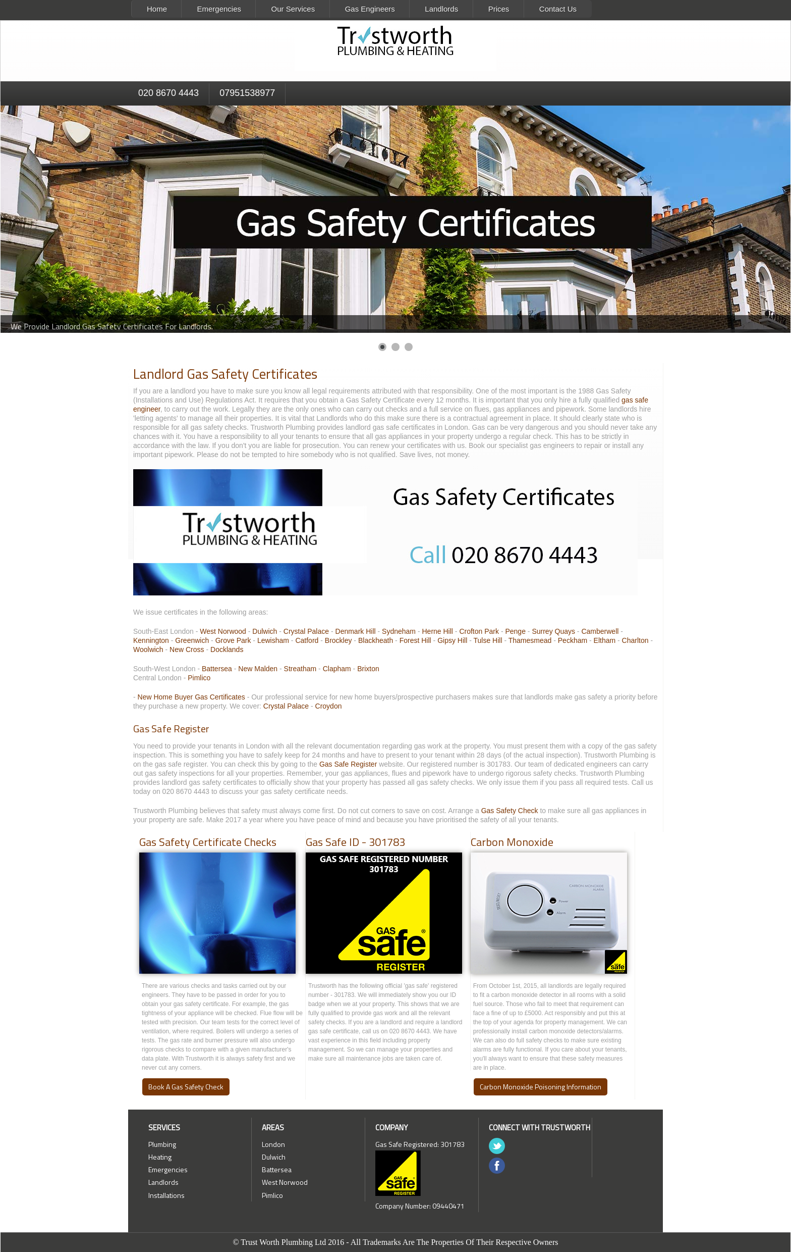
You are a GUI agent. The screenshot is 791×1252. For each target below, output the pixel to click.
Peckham (572, 640)
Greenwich (192, 640)
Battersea (217, 669)
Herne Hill (437, 631)
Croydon (328, 706)
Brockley (338, 640)
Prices (499, 9)
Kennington (151, 640)
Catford (306, 640)
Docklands (226, 649)
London (273, 1144)
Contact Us (558, 9)
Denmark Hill (355, 631)
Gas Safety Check (509, 811)
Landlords (441, 9)
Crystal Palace (306, 631)
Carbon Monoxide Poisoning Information (540, 1086)
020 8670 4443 (168, 93)
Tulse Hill (487, 640)
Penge (515, 631)
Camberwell (599, 631)
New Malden (257, 669)
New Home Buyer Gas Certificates (191, 697)
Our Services (293, 9)
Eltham (605, 640)
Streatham (300, 669)
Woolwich (148, 649)
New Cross (187, 649)
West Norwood (223, 631)
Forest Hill (415, 640)
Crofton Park (479, 631)
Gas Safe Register (348, 764)
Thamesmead (530, 640)
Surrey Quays (553, 631)
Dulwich (264, 631)
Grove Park (233, 640)
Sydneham (399, 631)
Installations (166, 1195)
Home (157, 9)
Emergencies (219, 9)
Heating (160, 1156)
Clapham (337, 669)
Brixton (368, 669)
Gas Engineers (370, 9)
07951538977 (247, 93)
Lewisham (273, 640)
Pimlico (199, 678)
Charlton (635, 640)
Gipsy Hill (452, 640)
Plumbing (162, 1144)
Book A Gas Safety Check (185, 1086)
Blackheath (375, 640)
